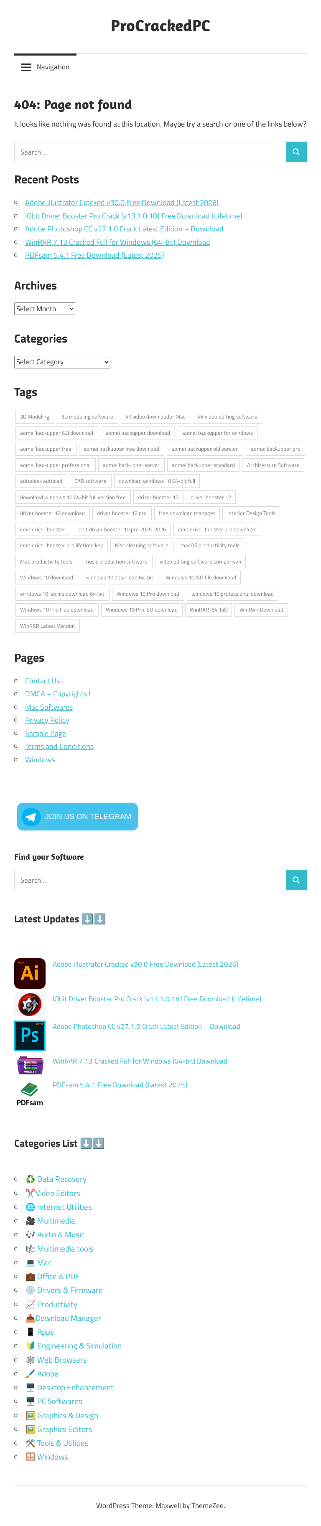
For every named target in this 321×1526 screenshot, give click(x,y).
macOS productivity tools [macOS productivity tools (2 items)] (210, 545)
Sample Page (45, 733)
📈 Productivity (51, 1304)
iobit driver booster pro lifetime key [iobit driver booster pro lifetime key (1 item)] (61, 545)
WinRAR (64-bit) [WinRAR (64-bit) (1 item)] (208, 609)
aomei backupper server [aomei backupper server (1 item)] (131, 465)
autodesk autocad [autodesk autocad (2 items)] (41, 481)
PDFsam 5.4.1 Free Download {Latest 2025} (94, 255)
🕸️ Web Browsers (56, 1359)
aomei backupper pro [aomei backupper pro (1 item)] (276, 448)
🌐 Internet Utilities (58, 1207)
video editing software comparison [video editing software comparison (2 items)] (200, 561)
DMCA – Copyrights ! (57, 693)
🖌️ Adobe (42, 1373)
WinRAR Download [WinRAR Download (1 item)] (261, 609)
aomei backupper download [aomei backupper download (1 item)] (137, 433)
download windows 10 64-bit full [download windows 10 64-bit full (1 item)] (157, 481)
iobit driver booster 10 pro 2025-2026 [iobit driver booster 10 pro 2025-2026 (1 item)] (121, 529)
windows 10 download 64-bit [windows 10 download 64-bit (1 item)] (119, 577)
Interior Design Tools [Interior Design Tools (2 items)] (251, 513)
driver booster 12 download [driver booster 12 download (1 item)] (52, 513)
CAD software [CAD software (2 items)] (90, 481)
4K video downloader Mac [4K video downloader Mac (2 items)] (155, 416)
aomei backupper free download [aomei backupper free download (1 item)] (121, 448)
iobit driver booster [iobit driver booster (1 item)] (42, 529)
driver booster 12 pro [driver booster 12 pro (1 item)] (122, 513)
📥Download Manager (63, 1318)
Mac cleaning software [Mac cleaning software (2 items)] (141, 545)
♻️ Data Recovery (56, 1179)
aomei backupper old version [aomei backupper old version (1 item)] (205, 448)
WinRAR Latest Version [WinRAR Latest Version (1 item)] (47, 626)
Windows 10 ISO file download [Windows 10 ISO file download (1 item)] (201, 577)
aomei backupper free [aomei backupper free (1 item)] (45, 448)
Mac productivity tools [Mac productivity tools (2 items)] (46, 561)
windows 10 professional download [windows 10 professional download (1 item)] (232, 593)
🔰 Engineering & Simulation (73, 1345)
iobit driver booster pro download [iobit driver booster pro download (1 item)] (217, 529)
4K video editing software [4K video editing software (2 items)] (227, 416)
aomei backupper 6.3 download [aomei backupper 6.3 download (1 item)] (56, 433)
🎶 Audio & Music (54, 1234)
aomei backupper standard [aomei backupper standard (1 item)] (203, 465)
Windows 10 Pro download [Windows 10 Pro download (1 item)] (148, 593)
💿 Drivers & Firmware (64, 1290)
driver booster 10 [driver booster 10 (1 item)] (158, 497)
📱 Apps (39, 1331)
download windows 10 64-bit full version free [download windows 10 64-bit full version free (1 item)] (73, 497)
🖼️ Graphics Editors (58, 1429)
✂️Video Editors (52, 1193)
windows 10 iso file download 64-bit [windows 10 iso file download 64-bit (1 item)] (62, 593)
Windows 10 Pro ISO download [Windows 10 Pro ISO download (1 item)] (142, 609)
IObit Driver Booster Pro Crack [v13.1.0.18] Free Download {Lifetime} (133, 215)
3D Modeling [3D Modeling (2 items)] (34, 416)
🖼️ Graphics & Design (61, 1415)
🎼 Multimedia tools (59, 1248)
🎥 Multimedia (50, 1220)
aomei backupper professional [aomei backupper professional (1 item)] (55, 465)
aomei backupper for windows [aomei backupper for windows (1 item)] (217, 433)
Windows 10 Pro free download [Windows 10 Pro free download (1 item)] (57, 609)
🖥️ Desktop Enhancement (69, 1387)
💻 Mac (38, 1262)
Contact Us (42, 680)
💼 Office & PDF (52, 1276)
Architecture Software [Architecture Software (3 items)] (273, 465)
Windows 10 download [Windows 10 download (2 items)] (46, 577)
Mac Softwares (49, 707)
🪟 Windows (46, 1456)
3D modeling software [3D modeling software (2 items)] (87, 416)
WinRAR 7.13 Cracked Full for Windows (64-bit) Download (117, 242)
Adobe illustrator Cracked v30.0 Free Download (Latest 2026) (122, 202)
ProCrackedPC (160, 25)
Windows (40, 759)
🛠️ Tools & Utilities (57, 1443)
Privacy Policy (47, 720)
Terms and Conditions (59, 746)
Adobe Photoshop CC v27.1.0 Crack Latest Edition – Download (124, 228)
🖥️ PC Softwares (53, 1401)
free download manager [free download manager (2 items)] (187, 513)
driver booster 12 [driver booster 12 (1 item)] (211, 497)
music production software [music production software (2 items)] (116, 561)
